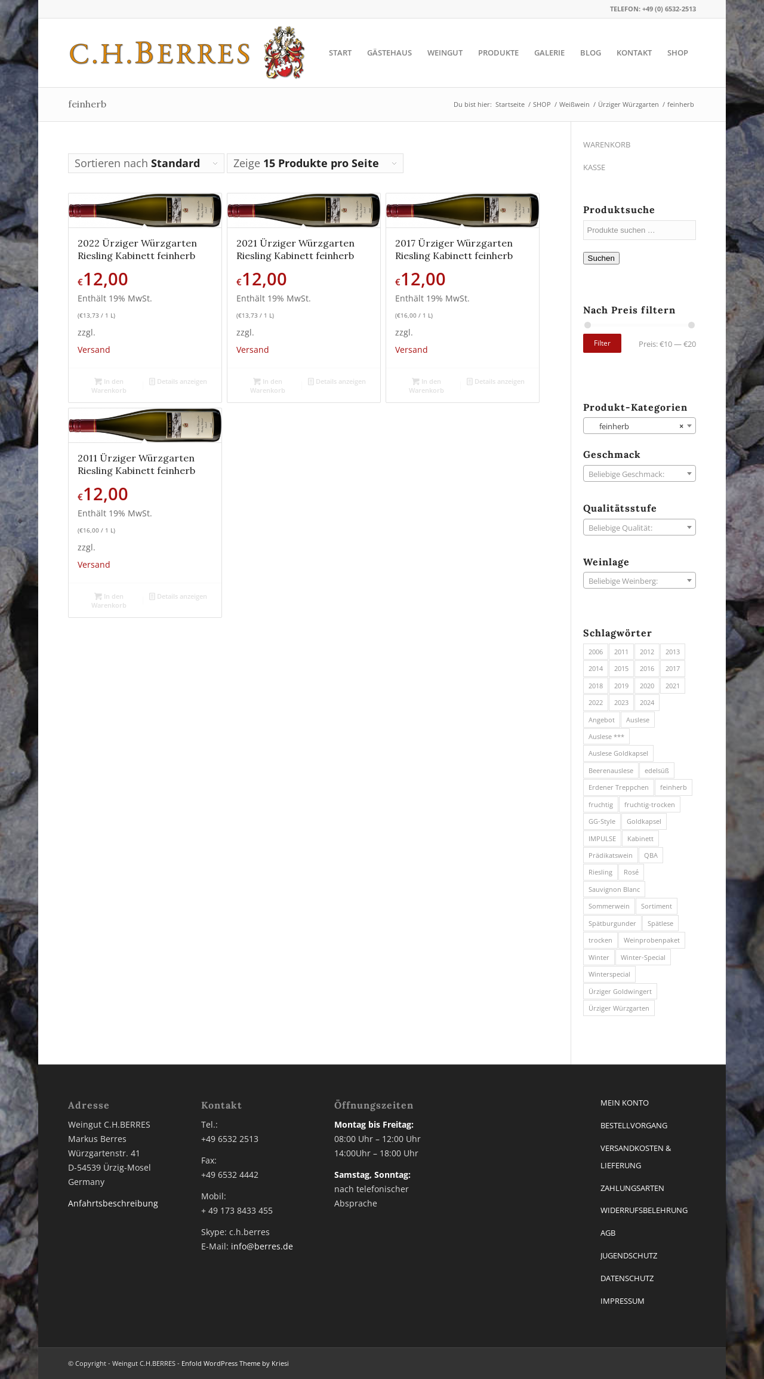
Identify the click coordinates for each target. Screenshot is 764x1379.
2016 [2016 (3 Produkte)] (647, 668)
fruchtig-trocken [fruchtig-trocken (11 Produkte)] (649, 804)
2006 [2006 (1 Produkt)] (596, 651)
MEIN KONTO (624, 1102)
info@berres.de (262, 1246)
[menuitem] (340, 53)
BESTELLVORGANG (633, 1125)
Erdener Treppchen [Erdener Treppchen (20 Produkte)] (619, 787)
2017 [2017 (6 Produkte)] (673, 668)
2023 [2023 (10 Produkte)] (621, 702)
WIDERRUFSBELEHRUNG (644, 1210)
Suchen (601, 258)
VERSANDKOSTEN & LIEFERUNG (635, 1157)
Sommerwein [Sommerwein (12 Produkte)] (609, 905)
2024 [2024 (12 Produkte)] (647, 702)
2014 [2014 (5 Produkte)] (596, 668)
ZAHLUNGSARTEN (632, 1188)
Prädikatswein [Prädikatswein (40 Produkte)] (611, 855)
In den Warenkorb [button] (109, 385)
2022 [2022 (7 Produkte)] (596, 702)
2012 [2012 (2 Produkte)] (647, 651)
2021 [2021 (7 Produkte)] (673, 685)
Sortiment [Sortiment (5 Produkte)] (656, 905)
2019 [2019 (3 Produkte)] (621, 685)
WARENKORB (606, 144)
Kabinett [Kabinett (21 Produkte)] (640, 838)
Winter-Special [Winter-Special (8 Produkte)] (643, 957)
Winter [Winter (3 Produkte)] (599, 957)
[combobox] (639, 425)
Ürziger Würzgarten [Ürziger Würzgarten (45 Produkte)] (619, 1008)
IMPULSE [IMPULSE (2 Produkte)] (602, 838)
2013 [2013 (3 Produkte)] (673, 651)
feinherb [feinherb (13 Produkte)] (673, 787)
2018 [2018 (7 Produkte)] (596, 685)
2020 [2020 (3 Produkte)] (647, 685)
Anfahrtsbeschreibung (113, 1203)
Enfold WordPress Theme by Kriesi (235, 1363)
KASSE (594, 167)
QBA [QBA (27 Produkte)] (651, 855)
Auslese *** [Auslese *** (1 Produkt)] (606, 736)
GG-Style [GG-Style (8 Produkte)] (602, 821)
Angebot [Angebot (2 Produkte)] (602, 719)
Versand (94, 349)
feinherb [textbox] (636, 426)
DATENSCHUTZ (627, 1278)
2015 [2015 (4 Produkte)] (621, 668)
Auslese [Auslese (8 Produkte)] (637, 719)
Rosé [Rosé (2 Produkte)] (631, 871)
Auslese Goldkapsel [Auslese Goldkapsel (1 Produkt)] (618, 753)
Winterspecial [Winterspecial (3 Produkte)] (609, 973)
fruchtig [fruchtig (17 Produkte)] (601, 804)
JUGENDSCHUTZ (628, 1255)
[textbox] (639, 474)
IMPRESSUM (622, 1300)
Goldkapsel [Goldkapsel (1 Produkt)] (644, 821)
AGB (607, 1232)
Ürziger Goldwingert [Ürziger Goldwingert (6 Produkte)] (620, 991)
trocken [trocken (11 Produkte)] (600, 939)
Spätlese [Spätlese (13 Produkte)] (660, 923)
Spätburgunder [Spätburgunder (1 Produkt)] (612, 923)
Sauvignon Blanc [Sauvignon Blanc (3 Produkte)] (614, 889)
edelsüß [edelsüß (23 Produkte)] (657, 770)
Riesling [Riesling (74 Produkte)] (600, 871)
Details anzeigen (178, 381)
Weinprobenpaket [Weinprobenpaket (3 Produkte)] (652, 939)
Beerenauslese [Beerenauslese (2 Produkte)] (611, 770)
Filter (602, 343)
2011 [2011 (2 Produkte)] (621, 651)
